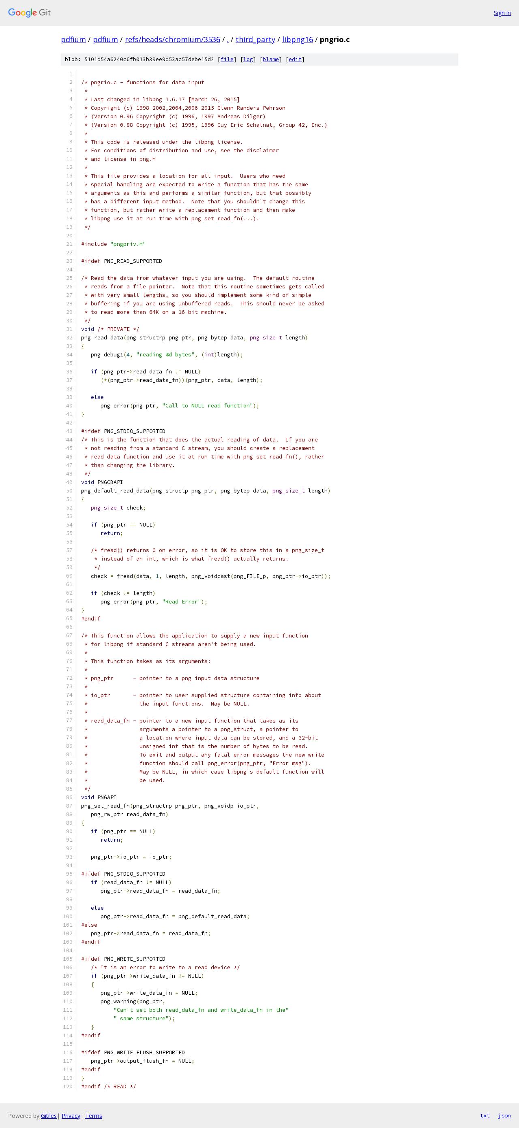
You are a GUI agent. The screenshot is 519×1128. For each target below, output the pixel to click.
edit (295, 59)
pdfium (73, 39)
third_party (255, 39)
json (504, 1115)
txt (485, 1115)
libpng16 (297, 39)
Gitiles (49, 1115)
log (248, 59)
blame (271, 59)
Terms (93, 1115)
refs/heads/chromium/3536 (172, 39)
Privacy (71, 1115)
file (227, 59)
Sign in (502, 13)
